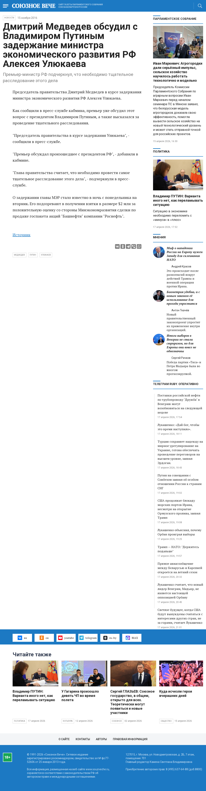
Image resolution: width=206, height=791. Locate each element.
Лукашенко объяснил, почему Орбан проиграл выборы (179, 532)
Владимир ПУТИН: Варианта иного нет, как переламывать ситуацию (178, 200)
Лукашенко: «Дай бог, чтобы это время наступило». (178, 427)
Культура (68, 721)
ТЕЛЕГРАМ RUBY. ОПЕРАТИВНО (175, 384)
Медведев (19, 255)
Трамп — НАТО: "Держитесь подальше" (178, 549)
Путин (33, 255)
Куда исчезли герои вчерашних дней (175, 693)
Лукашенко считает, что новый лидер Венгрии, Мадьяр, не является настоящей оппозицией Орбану (180, 590)
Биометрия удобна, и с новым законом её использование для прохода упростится (183, 297)
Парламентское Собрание (174, 19)
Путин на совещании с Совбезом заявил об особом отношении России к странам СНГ (180, 481)
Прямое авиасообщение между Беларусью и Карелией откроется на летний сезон (180, 567)
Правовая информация (130, 739)
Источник (21, 234)
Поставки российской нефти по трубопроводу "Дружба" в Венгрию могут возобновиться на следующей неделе (180, 404)
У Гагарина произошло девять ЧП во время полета (80, 695)
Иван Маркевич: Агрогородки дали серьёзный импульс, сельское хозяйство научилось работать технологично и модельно (177, 71)
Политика (161, 151)
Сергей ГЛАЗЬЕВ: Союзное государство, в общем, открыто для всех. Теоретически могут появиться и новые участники (132, 702)
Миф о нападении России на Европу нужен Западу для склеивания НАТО (185, 254)
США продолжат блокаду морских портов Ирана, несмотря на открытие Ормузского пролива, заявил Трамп (179, 509)
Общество (166, 721)
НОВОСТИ (9, 18)
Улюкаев (46, 255)
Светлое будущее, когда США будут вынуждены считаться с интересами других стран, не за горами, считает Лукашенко (180, 616)
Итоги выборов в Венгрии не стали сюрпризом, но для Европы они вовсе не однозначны (181, 343)
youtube (66, 638)
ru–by (109, 638)
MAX (132, 638)
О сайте (64, 739)
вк (22, 638)
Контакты (83, 739)
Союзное (117, 721)
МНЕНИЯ (159, 237)
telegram (88, 638)
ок (44, 638)
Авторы (101, 739)
